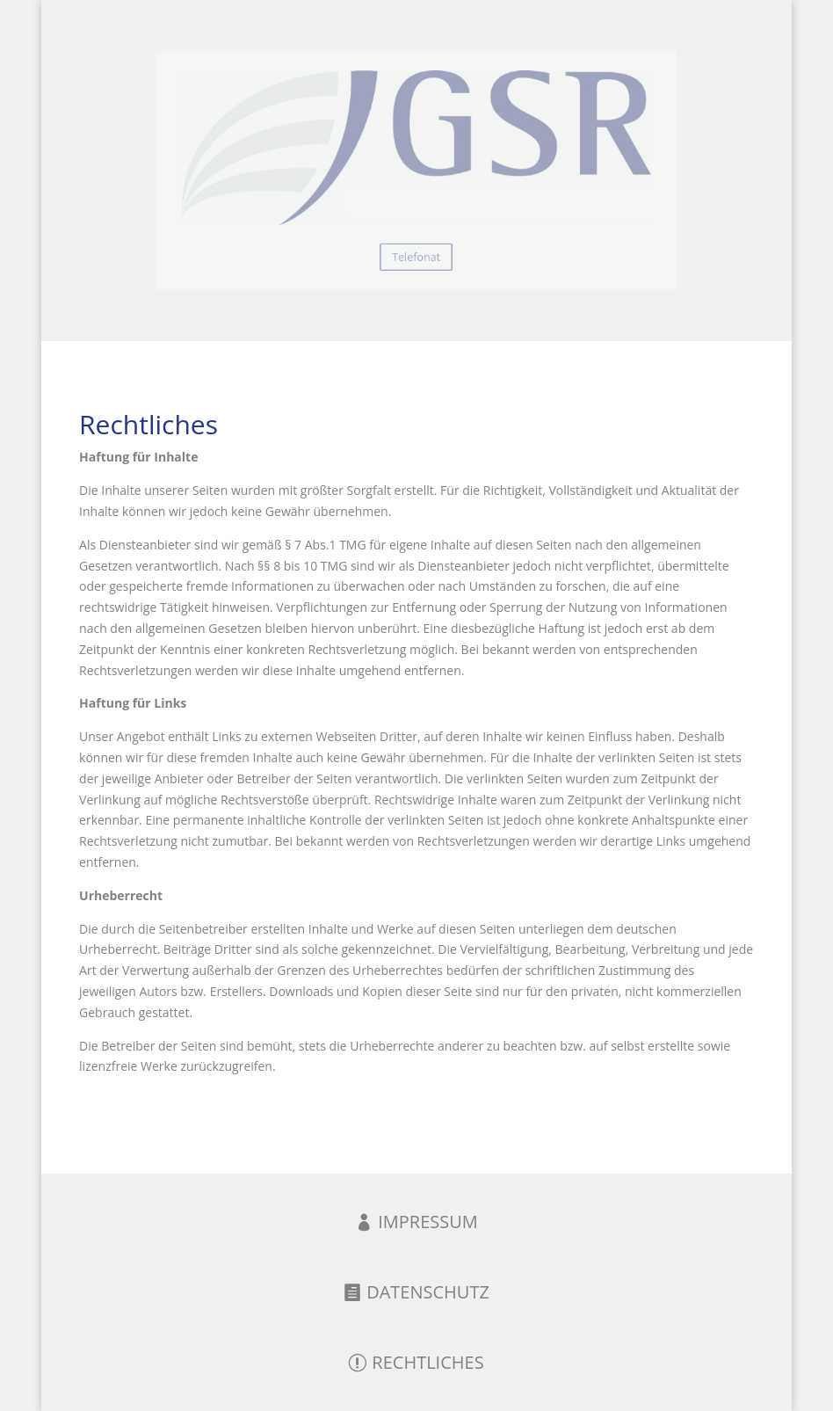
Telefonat (416, 249)
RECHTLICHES (427, 1362)
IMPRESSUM (428, 1221)
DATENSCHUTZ (427, 1292)
